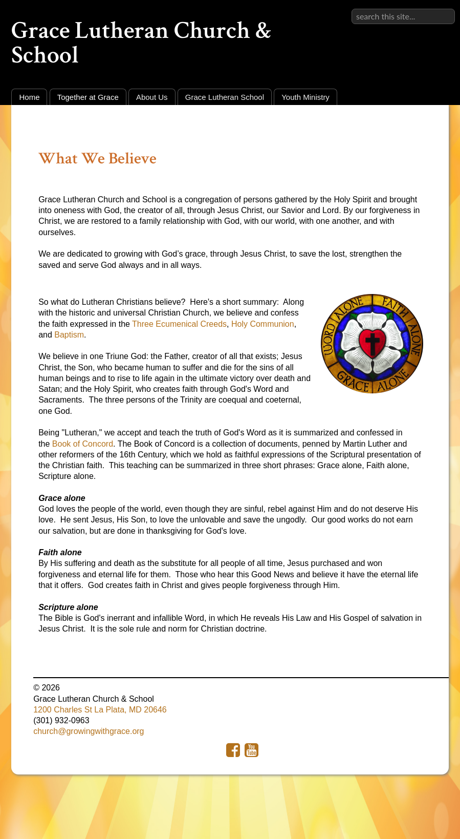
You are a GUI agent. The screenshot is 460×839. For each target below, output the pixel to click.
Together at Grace (88, 97)
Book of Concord (82, 443)
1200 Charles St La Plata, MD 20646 (100, 709)
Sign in (442, 8)
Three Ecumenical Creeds (179, 324)
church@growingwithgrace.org (88, 731)
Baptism (69, 334)
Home (29, 97)
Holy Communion (262, 324)
